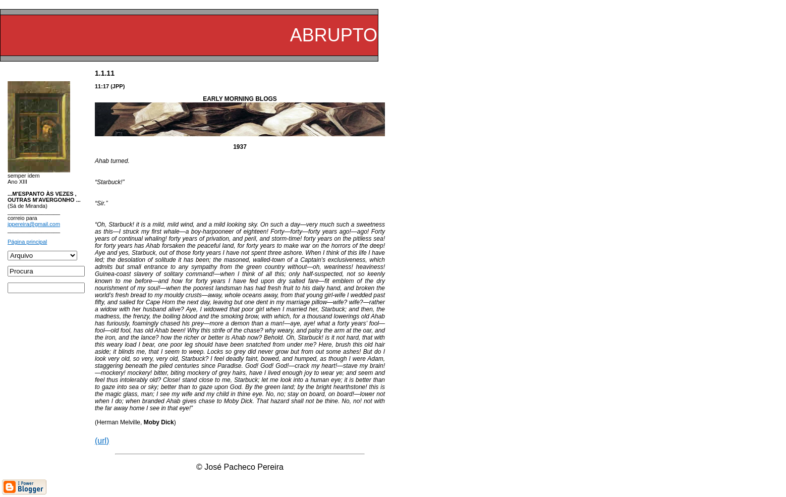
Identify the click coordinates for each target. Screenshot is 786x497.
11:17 (102, 86)
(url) (102, 440)
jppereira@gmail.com (34, 224)
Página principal (27, 242)
